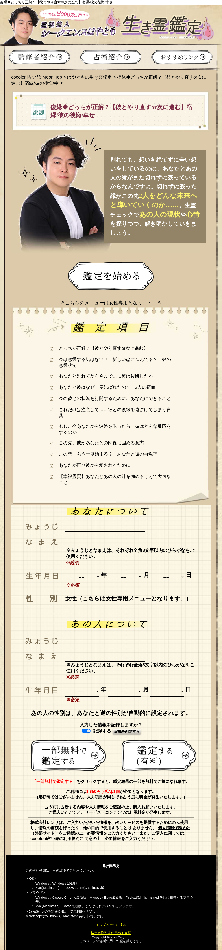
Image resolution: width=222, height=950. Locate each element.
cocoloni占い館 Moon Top (36, 77)
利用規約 (71, 838)
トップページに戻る (111, 925)
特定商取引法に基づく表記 (111, 933)
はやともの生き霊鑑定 (89, 77)
